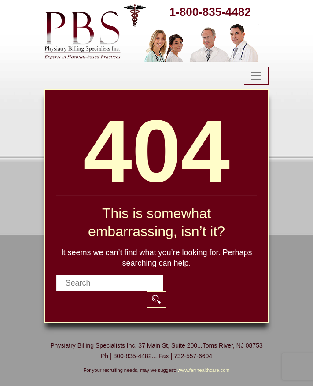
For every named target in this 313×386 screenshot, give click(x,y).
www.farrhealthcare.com (203, 370)
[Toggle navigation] (256, 76)
